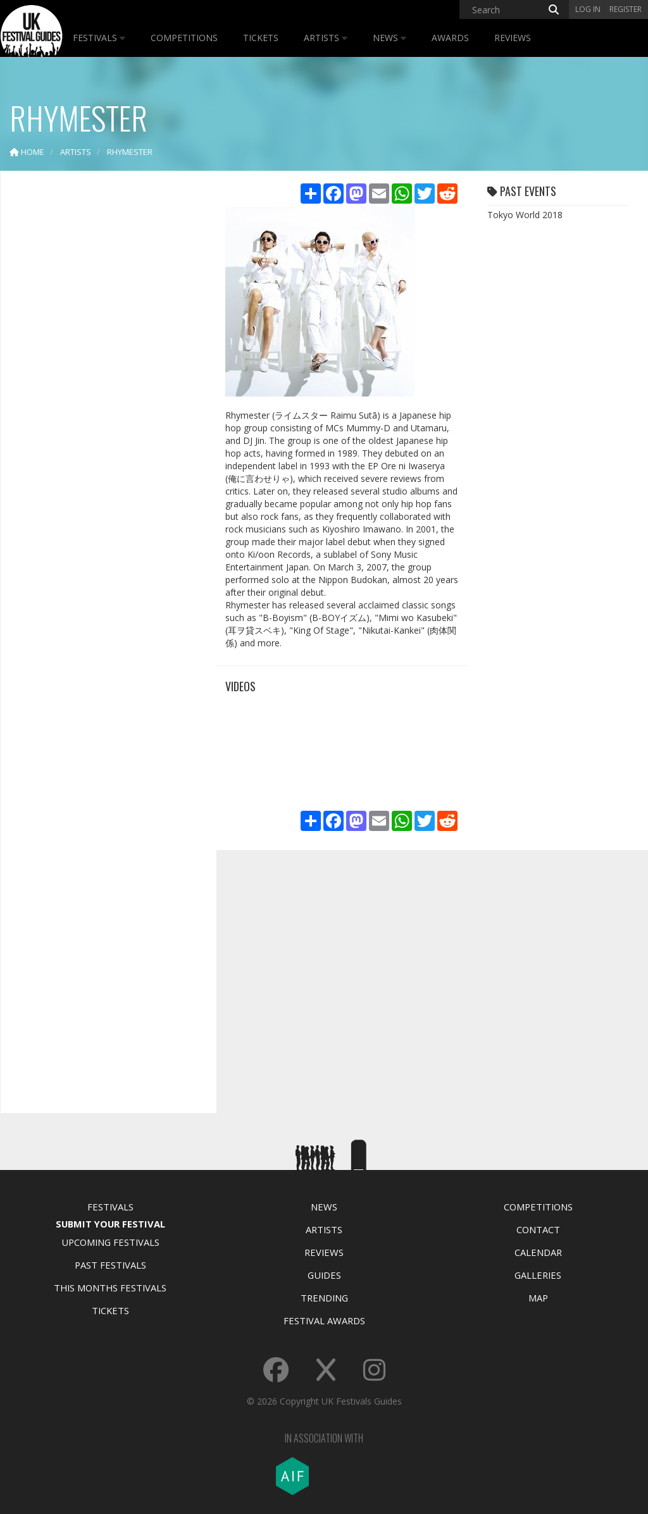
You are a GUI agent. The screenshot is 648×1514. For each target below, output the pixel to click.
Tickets (260, 38)
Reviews (512, 38)
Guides (324, 1275)
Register (625, 9)
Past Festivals (110, 1265)
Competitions (184, 38)
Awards (450, 38)
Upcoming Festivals (110, 1242)
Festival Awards (324, 1320)
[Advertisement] (105, 379)
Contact (538, 1229)
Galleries (537, 1275)
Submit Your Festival (110, 1223)
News (389, 38)
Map (538, 1297)
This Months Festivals (110, 1287)
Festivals (99, 38)
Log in (588, 9)
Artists (325, 38)
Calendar (538, 1252)
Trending (324, 1297)
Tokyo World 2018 (525, 215)
